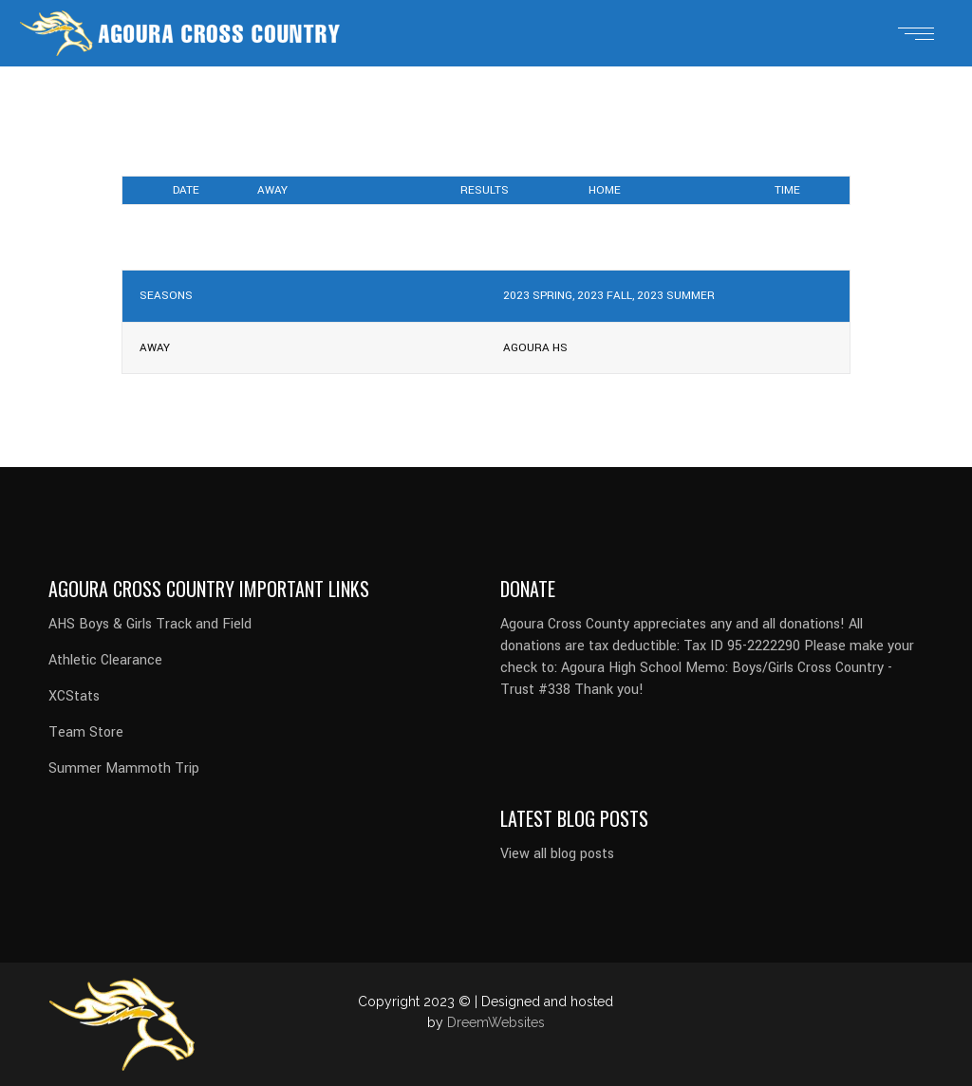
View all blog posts (557, 854)
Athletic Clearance (105, 660)
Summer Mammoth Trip (123, 768)
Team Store (85, 732)
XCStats (74, 696)
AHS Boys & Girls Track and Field (150, 624)
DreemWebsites (496, 1022)
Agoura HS (535, 348)
